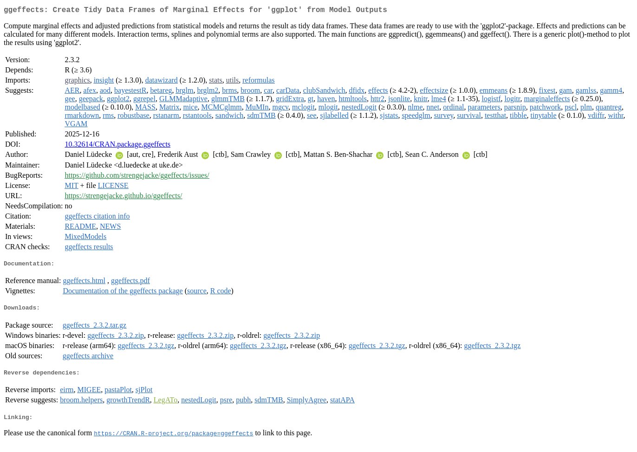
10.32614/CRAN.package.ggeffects (117, 146)
